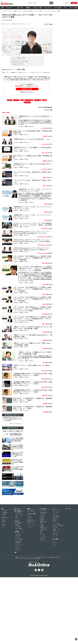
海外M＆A (42, 623)
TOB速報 (4, 598)
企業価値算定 (18, 626)
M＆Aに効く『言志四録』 (58, 609)
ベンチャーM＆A (30, 607)
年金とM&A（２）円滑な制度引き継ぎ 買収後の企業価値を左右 (32, 139)
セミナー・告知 (73, 7)
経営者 (41, 614)
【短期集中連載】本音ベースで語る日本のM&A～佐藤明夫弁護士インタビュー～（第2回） (32, 397)
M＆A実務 (17, 615)
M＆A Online (9, 20)
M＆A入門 (17, 604)
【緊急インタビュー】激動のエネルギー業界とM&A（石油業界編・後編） (31, 358)
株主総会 (37, 84)
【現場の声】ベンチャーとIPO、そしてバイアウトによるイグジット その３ (34, 197)
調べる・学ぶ (20, 7)
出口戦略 (44, 107)
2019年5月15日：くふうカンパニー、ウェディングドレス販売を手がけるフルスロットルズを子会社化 (12, 433)
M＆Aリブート (18, 602)
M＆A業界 (42, 600)
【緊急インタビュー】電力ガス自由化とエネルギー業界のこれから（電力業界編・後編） (32, 342)
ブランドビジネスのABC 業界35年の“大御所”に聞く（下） (32, 180)
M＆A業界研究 (18, 596)
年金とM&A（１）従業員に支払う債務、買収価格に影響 (32, 164)
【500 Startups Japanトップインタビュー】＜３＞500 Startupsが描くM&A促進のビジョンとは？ (31, 240)
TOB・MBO (42, 598)
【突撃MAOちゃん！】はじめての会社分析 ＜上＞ (31, 146)
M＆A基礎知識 (18, 606)
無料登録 (74, 3)
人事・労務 (17, 629)
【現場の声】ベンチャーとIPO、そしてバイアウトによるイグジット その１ (32, 223)
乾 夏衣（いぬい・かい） (18, 72)
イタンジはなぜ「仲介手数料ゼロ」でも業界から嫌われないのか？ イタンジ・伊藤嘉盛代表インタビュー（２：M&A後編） (32, 303)
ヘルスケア (42, 618)
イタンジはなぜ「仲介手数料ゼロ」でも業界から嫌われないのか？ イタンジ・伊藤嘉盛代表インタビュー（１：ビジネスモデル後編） (32, 323)
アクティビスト (43, 594)
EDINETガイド (56, 598)
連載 (15, 636)
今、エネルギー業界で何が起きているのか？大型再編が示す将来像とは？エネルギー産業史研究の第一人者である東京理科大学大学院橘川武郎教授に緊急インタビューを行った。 (35, 372)
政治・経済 (42, 621)
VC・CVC (29, 611)
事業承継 (28, 7)
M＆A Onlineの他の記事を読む (45, 114)
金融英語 (54, 614)
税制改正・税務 (18, 624)
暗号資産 (54, 603)
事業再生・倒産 (43, 605)
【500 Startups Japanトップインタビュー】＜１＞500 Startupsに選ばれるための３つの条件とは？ (31, 256)
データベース (9, 7)
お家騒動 (42, 609)
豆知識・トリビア (56, 612)
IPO (28, 84)
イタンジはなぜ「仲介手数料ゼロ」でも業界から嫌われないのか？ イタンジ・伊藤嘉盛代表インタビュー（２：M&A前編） (32, 313)
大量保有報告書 (43, 596)
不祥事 (41, 607)
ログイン (66, 3)
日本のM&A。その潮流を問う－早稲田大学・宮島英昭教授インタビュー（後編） (32, 414)
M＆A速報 (4, 594)
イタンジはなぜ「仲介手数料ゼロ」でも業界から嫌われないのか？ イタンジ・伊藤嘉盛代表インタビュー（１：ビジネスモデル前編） (32, 333)
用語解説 (17, 608)
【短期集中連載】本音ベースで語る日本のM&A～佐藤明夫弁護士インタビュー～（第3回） (32, 389)
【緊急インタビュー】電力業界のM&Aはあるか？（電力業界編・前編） (32, 350)
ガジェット (55, 620)
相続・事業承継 (30, 594)
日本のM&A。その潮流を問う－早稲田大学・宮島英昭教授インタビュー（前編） (32, 422)
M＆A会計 (17, 620)
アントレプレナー (31, 609)
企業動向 (42, 601)
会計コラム (17, 631)
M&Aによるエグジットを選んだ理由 (20, 68)
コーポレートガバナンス (20, 628)
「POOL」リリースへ (17, 67)
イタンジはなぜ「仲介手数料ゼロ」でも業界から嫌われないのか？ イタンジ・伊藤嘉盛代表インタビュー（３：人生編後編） (32, 265)
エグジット (13, 77)
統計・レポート (18, 633)
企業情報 (4, 608)
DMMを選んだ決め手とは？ (18, 70)
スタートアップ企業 (29, 107)
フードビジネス (43, 620)
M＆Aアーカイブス (19, 598)
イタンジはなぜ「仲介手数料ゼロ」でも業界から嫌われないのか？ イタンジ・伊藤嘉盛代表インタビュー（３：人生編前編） (35, 283)
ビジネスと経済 (57, 7)
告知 (54, 626)
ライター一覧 (67, 592)
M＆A (3, 602)
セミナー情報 (55, 622)
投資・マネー (55, 601)
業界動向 (42, 603)
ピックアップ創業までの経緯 (18, 65)
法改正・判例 (18, 619)
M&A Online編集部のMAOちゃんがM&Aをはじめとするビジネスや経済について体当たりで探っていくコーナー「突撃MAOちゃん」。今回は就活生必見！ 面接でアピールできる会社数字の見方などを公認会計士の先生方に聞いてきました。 (35, 130)
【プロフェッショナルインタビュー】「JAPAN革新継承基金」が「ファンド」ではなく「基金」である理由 (32, 231)
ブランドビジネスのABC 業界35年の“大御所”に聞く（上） (32, 189)
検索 (51, 3)
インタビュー (20, 11)
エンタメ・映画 (56, 607)
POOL (22, 107)
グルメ (54, 605)
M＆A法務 (17, 617)
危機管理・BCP (43, 611)
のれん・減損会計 (19, 622)
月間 (19, 483)
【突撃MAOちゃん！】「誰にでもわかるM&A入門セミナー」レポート (32, 172)
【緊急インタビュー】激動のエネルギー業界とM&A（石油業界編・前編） (35, 367)
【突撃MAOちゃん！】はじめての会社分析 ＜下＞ (35, 124)
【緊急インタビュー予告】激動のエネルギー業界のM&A (31, 381)
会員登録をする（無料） (27, 96)
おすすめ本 (55, 611)
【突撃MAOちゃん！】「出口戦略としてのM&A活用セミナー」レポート (32, 156)
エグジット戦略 (38, 107)
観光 (41, 616)
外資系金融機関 (56, 600)
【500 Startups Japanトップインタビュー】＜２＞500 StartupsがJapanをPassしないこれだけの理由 (31, 248)
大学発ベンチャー (31, 605)
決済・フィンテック (57, 594)
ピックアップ (16, 107)
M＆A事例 (29, 601)
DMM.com (10, 107)
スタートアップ (47, 7)
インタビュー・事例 (37, 7)
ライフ (65, 7)
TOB (3, 606)
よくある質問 (18, 610)
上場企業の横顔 (43, 612)
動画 (16, 600)
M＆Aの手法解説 (18, 612)
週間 (13, 483)
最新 (7, 483)
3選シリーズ (55, 616)
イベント (54, 624)
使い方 (3, 610)
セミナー (54, 628)
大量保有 (4, 604)
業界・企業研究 (18, 594)
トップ (4, 11)
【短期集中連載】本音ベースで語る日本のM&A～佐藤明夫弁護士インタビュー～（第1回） (32, 405)
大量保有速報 (4, 596)
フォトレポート (56, 596)
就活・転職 (55, 618)
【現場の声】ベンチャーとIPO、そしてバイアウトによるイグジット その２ (32, 215)
